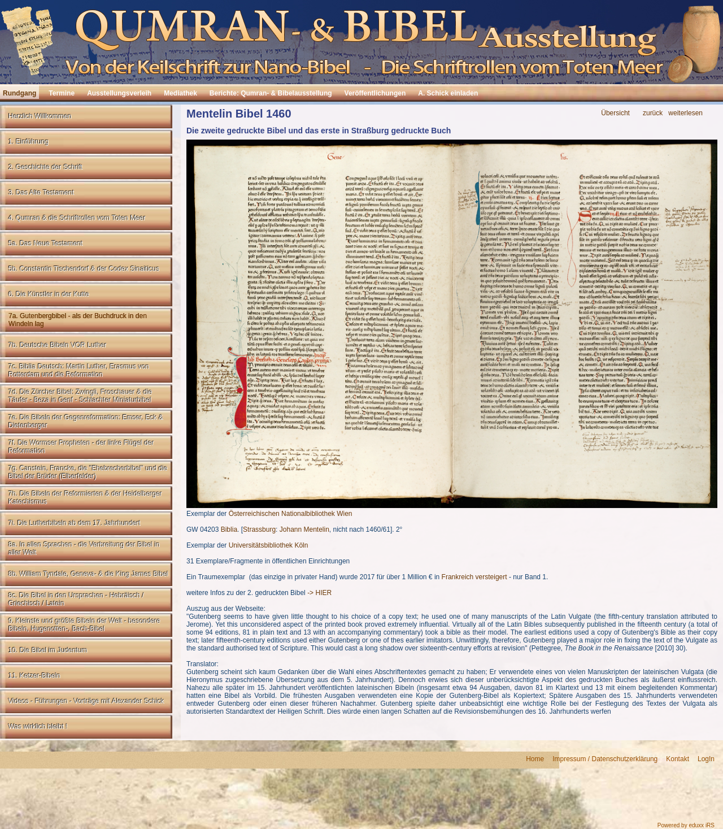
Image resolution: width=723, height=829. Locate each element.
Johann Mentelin (304, 529)
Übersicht (615, 113)
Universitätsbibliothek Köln (268, 545)
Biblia (229, 529)
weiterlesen (685, 113)
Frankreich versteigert (474, 577)
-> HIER (319, 593)
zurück (653, 113)
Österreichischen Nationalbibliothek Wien (290, 514)
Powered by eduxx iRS (686, 825)
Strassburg (259, 529)
